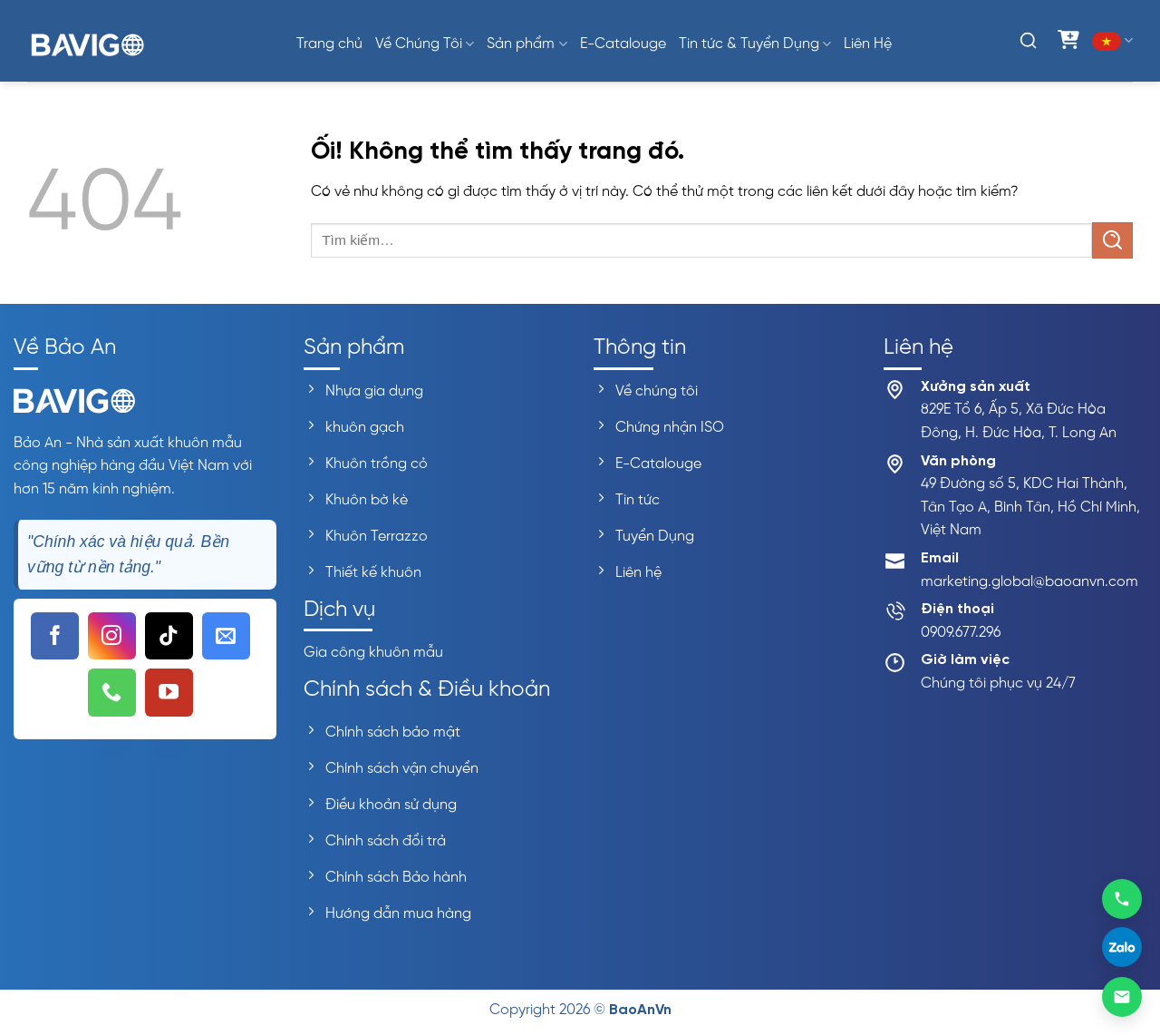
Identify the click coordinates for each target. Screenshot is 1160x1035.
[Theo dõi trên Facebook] (55, 636)
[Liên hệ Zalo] (1122, 948)
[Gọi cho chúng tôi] (112, 693)
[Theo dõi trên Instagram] (112, 636)
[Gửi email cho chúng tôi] (226, 636)
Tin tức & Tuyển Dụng (755, 44)
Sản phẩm (526, 44)
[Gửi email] (1122, 997)
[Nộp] (1112, 240)
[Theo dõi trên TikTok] (169, 636)
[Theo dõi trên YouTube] (169, 693)
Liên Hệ (868, 44)
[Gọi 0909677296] (1122, 898)
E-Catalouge (623, 44)
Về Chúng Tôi (424, 44)
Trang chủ (329, 44)
